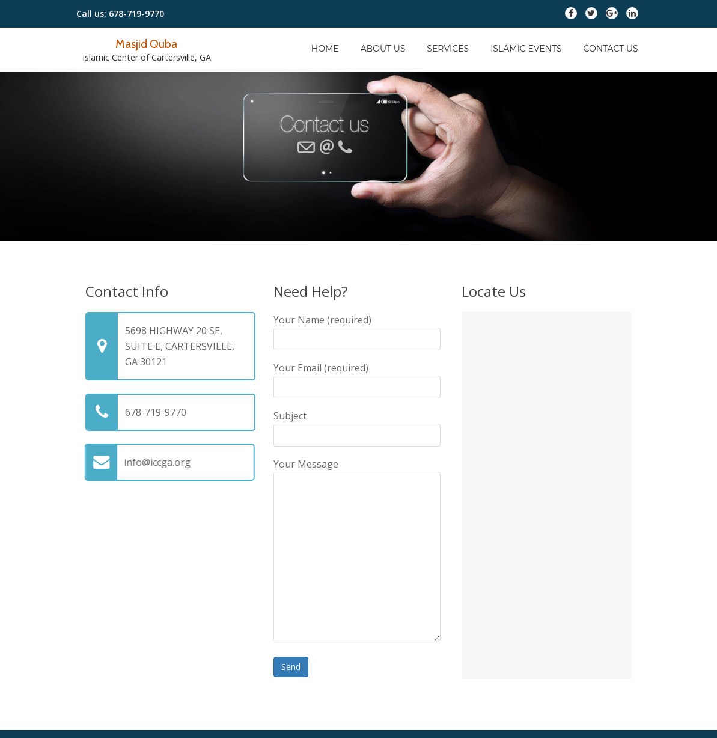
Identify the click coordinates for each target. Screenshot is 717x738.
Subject (357, 425)
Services (448, 48)
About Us (383, 48)
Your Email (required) (357, 377)
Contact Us (610, 48)
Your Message (357, 550)
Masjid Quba (146, 43)
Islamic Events (525, 48)
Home (325, 48)
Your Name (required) (357, 329)
